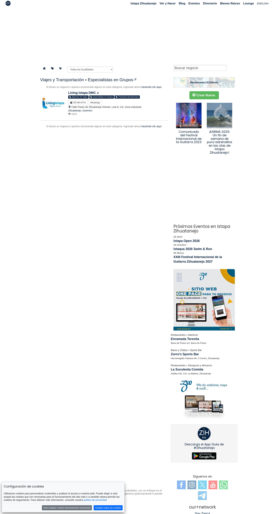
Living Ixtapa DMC (82, 93)
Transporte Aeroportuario (127, 97)
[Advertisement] (137, 35)
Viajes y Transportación (62, 79)
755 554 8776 (78, 102)
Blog (182, 3)
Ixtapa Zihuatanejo (143, 3)
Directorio (210, 3)
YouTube (213, 484)
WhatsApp (95, 102)
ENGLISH (263, 3)
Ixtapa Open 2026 (186, 241)
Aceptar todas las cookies (108, 507)
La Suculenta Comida (187, 369)
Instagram (191, 484)
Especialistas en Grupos (110, 79)
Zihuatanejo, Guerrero (80, 110)
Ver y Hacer (168, 3)
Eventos (194, 3)
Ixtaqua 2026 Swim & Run (192, 249)
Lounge (248, 3)
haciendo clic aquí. (151, 87)
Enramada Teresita (185, 339)
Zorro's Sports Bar (185, 354)
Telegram (202, 495)
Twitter (202, 484)
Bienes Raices (230, 3)
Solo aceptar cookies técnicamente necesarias (66, 507)
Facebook (181, 484)
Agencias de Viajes (78, 97)
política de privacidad (95, 500)
